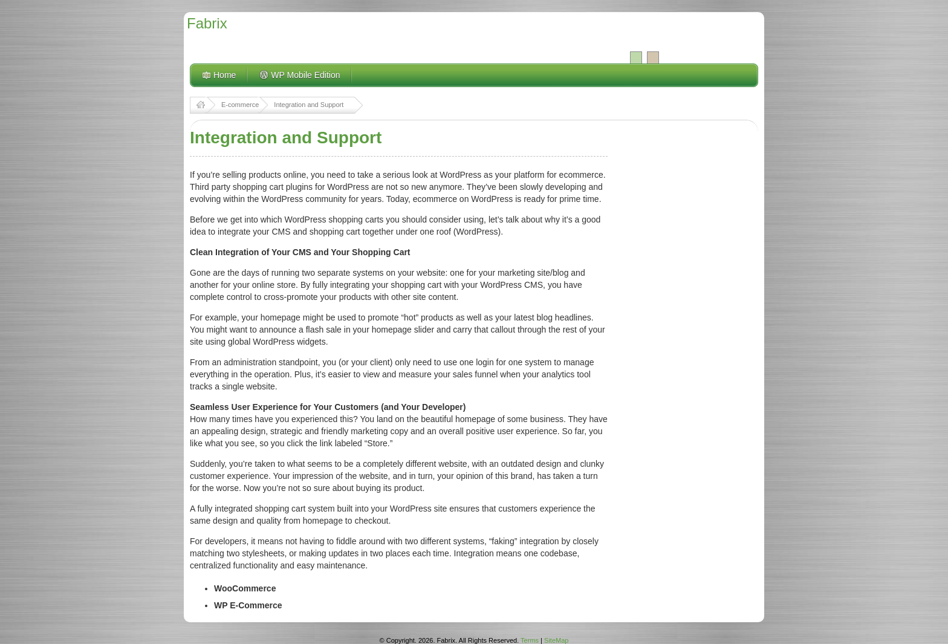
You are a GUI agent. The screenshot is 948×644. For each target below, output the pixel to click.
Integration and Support (308, 104)
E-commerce (240, 104)
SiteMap (556, 640)
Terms (530, 640)
